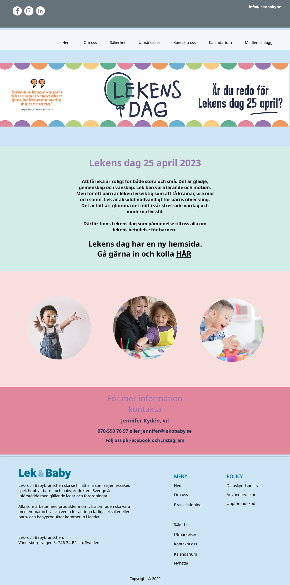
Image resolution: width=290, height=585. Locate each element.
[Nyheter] (192, 563)
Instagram (172, 440)
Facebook (140, 440)
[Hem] (192, 485)
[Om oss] (192, 494)
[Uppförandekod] (245, 503)
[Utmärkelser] (192, 534)
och (156, 440)
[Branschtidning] (192, 505)
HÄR (183, 254)
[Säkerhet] (192, 524)
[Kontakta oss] (192, 544)
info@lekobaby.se (265, 6)
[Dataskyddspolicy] (245, 485)
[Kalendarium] (192, 554)
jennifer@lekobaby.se (166, 431)
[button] (245, 494)
